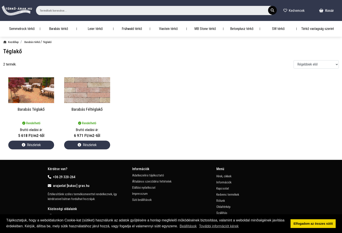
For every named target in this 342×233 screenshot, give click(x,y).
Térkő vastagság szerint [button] (317, 29)
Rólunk (220, 201)
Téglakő (47, 42)
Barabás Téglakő (31, 109)
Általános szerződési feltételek (151, 181)
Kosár (326, 10)
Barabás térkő (32, 42)
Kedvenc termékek (227, 195)
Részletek (31, 145)
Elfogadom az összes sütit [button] (313, 223)
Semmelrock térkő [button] (22, 29)
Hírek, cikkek (223, 176)
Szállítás (221, 213)
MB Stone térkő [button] (205, 29)
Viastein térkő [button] (168, 29)
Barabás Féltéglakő (87, 109)
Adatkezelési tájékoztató (148, 175)
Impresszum (140, 194)
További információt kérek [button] (219, 226)
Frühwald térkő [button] (132, 29)
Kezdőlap (11, 42)
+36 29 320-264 (61, 177)
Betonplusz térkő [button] (241, 29)
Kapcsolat (222, 188)
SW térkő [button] (278, 29)
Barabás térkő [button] (58, 29)
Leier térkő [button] (95, 29)
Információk (223, 182)
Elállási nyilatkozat (144, 188)
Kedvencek (294, 10)
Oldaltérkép (223, 207)
